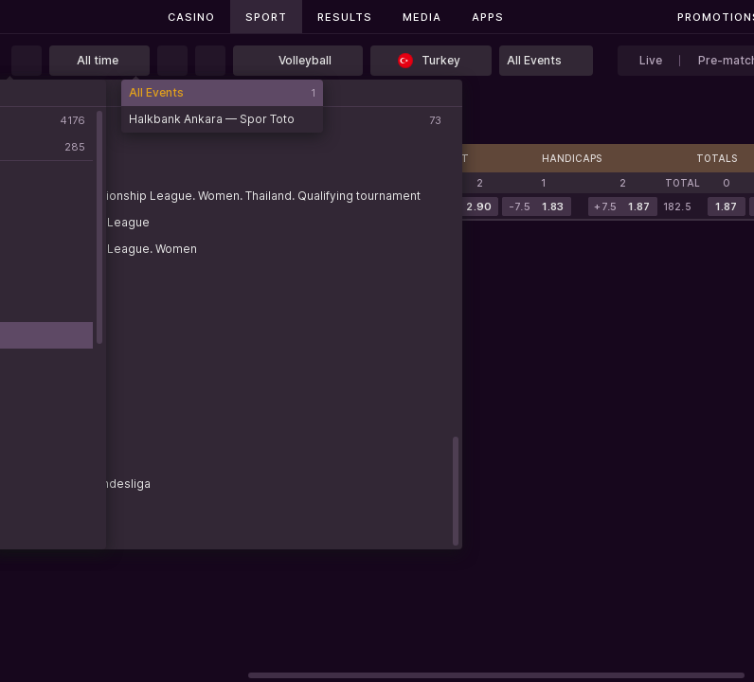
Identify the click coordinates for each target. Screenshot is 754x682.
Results (344, 17)
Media (422, 17)
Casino (191, 17)
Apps (488, 17)
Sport (266, 17)
